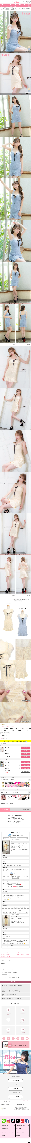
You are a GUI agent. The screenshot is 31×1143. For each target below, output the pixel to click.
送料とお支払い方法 (20, 1125)
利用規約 (18, 1135)
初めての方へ (5, 1125)
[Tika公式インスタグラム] (4, 1038)
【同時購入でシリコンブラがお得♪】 (8, 777)
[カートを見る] (26, 1)
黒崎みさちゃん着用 (25, 954)
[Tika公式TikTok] (22, 1038)
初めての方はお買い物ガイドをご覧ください (10, 972)
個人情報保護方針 (20, 1132)
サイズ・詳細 (26, 809)
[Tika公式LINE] (18, 1038)
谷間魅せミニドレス (6, 954)
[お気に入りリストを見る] (24, 2)
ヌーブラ (14, 886)
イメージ (15, 809)
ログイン (15, 1089)
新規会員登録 (15, 1081)
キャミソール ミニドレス (16, 952)
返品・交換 (18, 1128)
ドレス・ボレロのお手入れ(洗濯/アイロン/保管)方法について (13, 977)
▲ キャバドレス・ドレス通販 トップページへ (22, 1100)
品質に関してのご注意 (6, 975)
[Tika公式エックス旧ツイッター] (13, 1038)
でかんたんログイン (23, 1031)
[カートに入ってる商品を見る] (26, 2)
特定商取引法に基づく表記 (7, 1132)
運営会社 (4, 1135)
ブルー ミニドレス (15, 954)
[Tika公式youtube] (27, 1038)
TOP (1, 7)
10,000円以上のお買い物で (8, 1011)
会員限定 (8, 1021)
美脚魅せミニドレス (6, 956)
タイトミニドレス (12, 7)
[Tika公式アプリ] (15, 1044)
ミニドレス (5, 7)
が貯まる (8, 1031)
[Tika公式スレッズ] (8, 1038)
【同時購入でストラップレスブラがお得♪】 (9, 790)
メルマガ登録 (15, 1097)
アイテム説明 (5, 809)
